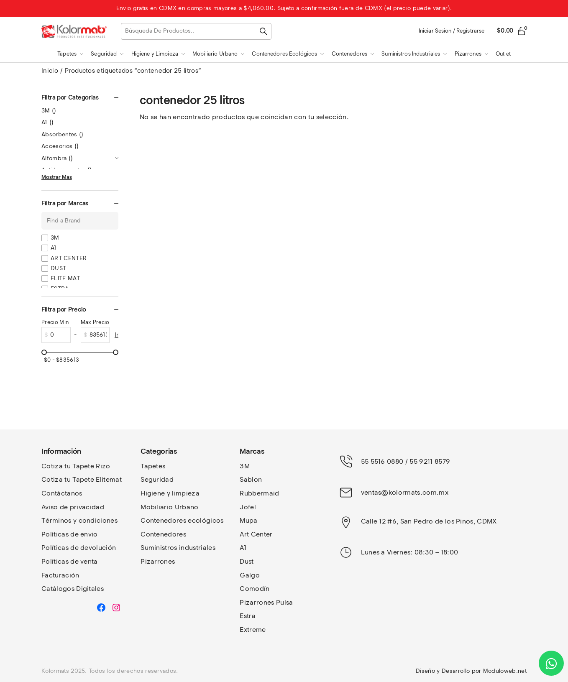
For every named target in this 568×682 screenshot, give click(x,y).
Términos (57, 520)
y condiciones (95, 520)
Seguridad (157, 479)
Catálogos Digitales (72, 589)
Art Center (256, 534)
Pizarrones (158, 561)
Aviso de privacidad (72, 507)
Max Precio (95, 322)
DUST (58, 268)
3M (48, 110)
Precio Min (55, 322)
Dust (246, 561)
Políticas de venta (69, 561)
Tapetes (153, 466)
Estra (248, 616)
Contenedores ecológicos (182, 520)
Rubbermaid (259, 493)
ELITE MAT (65, 278)
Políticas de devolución (78, 548)
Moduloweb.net (505, 670)
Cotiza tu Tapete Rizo (75, 466)
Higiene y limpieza (170, 493)
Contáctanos (61, 493)
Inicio (49, 70)
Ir (116, 335)
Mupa (248, 520)
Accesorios (60, 146)
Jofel (248, 507)
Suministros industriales (178, 548)
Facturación (60, 575)
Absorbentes (62, 134)
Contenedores (163, 534)
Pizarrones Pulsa (266, 602)
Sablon (251, 479)
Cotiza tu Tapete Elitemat (81, 479)
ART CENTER (69, 258)
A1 (47, 122)
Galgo (250, 575)
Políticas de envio (69, 534)
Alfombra (57, 158)
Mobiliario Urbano (169, 507)
